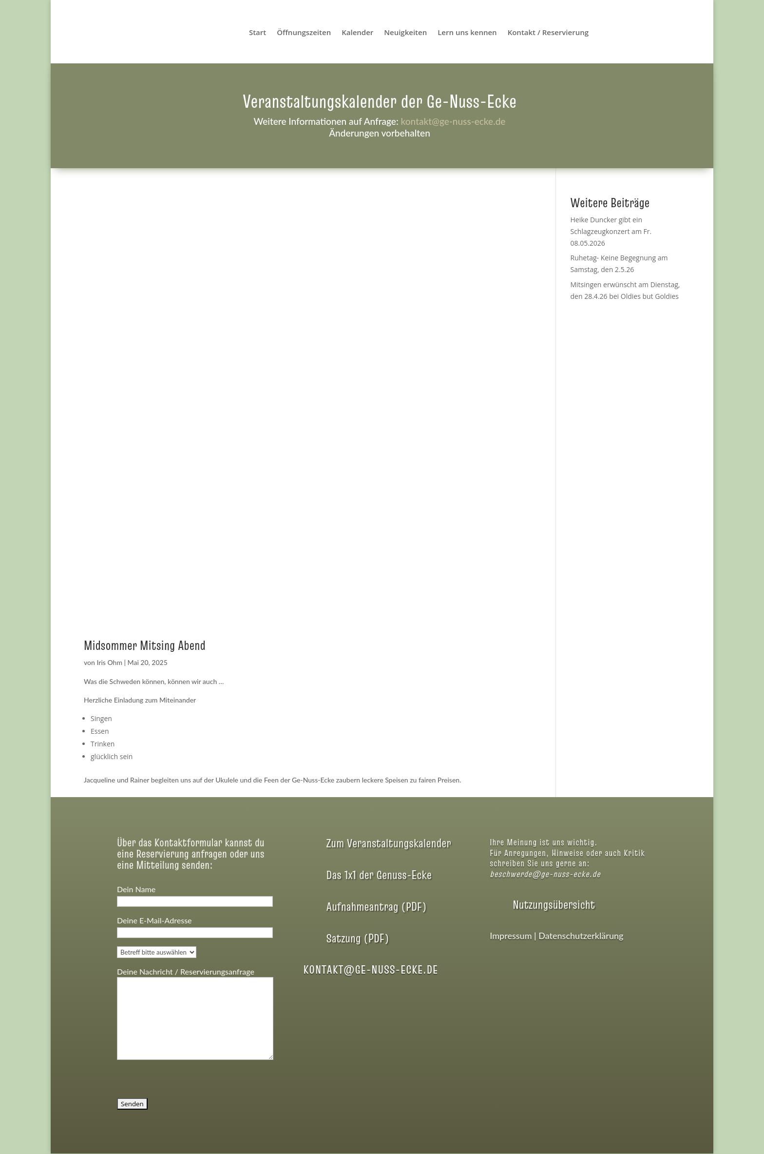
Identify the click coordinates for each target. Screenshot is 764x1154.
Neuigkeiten (405, 33)
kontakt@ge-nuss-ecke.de (453, 121)
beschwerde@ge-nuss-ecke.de (545, 874)
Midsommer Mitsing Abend (144, 645)
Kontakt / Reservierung (548, 33)
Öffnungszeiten (304, 33)
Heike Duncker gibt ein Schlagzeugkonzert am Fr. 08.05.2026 (610, 231)
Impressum (511, 935)
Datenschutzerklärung (580, 935)
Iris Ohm (109, 662)
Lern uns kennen (467, 33)
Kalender (357, 33)
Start (257, 33)
